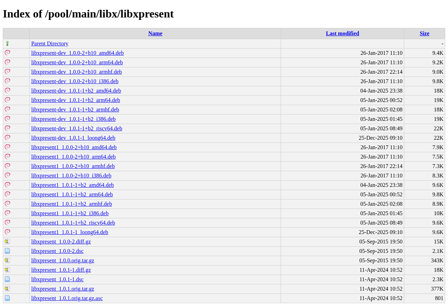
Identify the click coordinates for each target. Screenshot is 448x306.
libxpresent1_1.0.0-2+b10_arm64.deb (73, 157)
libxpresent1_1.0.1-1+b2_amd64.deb (72, 185)
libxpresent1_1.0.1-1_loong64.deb (69, 232)
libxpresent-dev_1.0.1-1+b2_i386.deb (73, 119)
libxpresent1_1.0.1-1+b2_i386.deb (69, 213)
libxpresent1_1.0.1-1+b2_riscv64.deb (73, 223)
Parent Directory (49, 43)
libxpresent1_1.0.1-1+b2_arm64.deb (72, 194)
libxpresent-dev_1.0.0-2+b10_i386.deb (74, 81)
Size (424, 33)
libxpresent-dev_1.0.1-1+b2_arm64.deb (75, 100)
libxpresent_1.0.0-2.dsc (57, 251)
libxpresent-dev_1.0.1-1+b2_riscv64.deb (76, 128)
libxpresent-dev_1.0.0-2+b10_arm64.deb (77, 62)
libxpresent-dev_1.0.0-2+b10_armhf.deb (76, 72)
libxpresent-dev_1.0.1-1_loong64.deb (73, 138)
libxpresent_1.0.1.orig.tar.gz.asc (67, 298)
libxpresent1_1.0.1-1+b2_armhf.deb (71, 204)
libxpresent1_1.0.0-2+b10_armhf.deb (73, 166)
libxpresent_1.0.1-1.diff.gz (61, 270)
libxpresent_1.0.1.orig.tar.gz (62, 289)
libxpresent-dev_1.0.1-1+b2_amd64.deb (76, 91)
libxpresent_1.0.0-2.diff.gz (61, 242)
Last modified (342, 33)
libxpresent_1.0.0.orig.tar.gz (62, 260)
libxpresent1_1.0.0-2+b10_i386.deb (71, 175)
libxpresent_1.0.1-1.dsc (57, 279)
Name (155, 33)
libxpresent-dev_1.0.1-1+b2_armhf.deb (75, 109)
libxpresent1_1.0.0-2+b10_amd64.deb (74, 147)
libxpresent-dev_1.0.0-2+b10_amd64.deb (77, 53)
